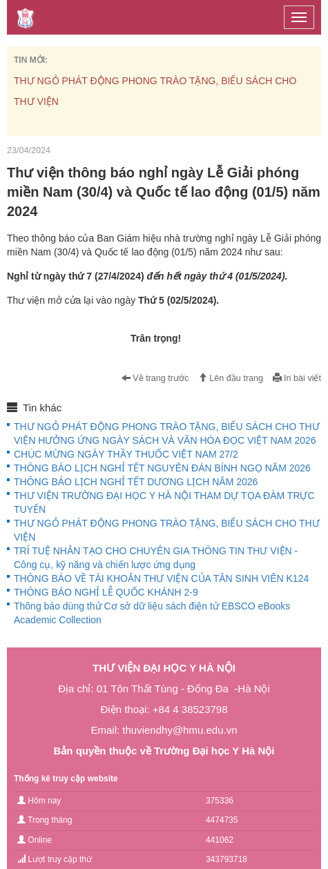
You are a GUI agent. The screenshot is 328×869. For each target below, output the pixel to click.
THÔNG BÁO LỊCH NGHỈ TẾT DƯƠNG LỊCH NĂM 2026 (136, 481)
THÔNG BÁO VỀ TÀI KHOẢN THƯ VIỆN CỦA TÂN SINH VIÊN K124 (161, 578)
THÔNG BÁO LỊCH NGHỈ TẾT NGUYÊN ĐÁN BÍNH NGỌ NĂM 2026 (162, 467)
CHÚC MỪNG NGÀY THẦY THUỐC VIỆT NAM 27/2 (126, 454)
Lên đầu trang (230, 378)
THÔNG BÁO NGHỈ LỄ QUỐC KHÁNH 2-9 (106, 592)
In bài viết (297, 378)
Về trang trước (155, 378)
